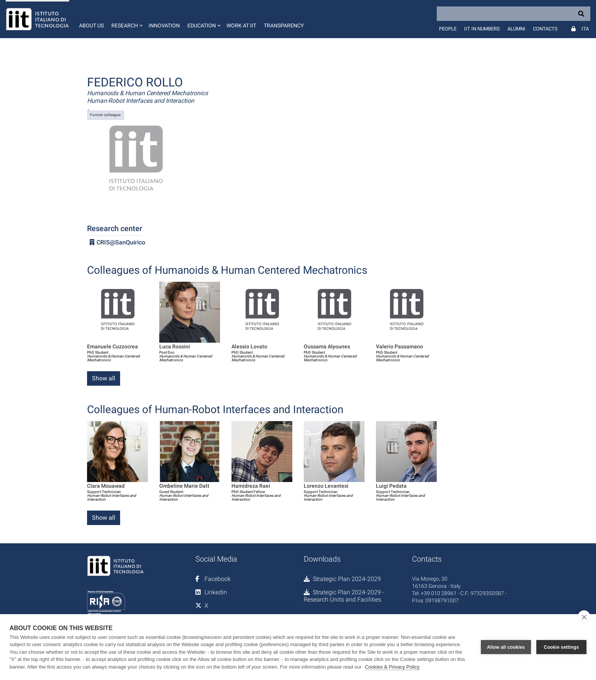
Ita (585, 29)
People (448, 29)
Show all (103, 378)
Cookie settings (561, 647)
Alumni (516, 29)
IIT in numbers (482, 29)
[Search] (513, 13)
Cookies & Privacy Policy (392, 667)
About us (91, 25)
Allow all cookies (506, 647)
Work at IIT (241, 25)
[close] (584, 616)
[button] (126, 19)
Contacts (545, 29)
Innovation (164, 25)
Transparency (284, 25)
